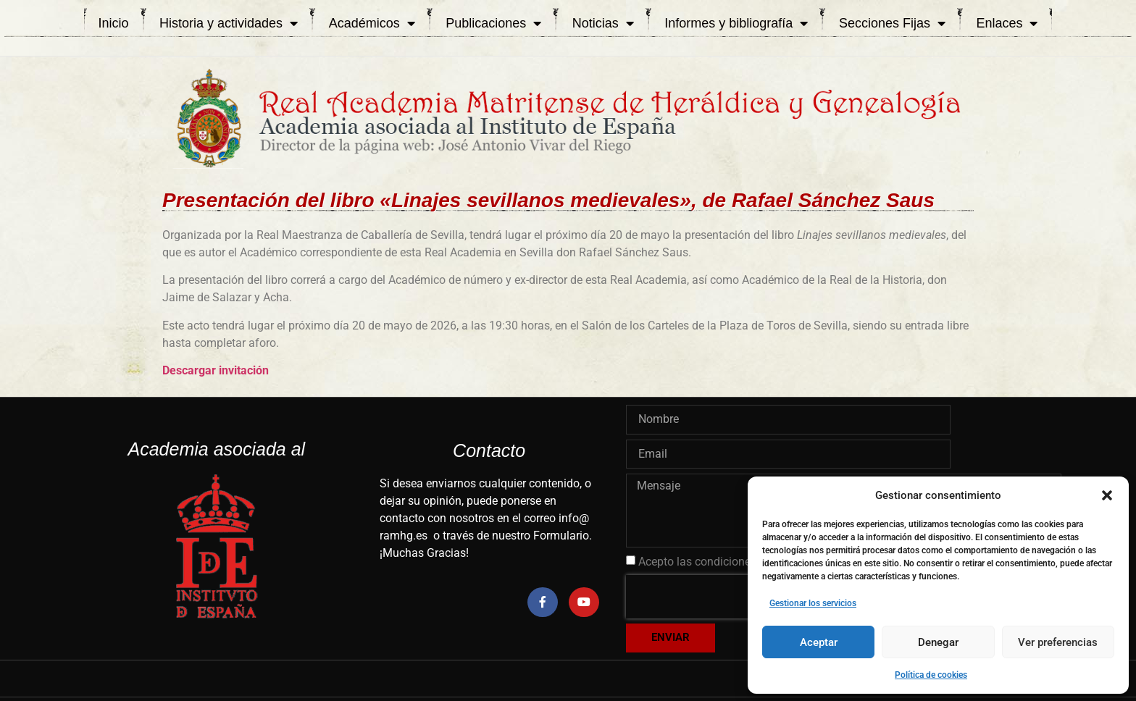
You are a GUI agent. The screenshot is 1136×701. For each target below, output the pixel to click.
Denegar (938, 642)
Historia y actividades (228, 23)
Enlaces (1006, 23)
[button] (1107, 495)
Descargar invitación (215, 370)
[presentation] (718, 596)
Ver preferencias (1058, 642)
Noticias (603, 23)
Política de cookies (931, 675)
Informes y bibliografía (736, 23)
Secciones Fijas (892, 23)
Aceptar (819, 642)
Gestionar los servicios (812, 603)
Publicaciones (493, 23)
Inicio (114, 23)
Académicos (372, 23)
